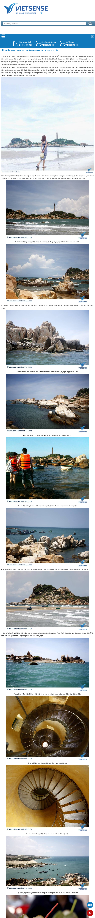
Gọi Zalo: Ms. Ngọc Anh (16, 44)
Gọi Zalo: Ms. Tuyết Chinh (38, 44)
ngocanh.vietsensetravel (20, 45)
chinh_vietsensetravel (42, 45)
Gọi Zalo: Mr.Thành (62, 44)
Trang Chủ (31, 8)
